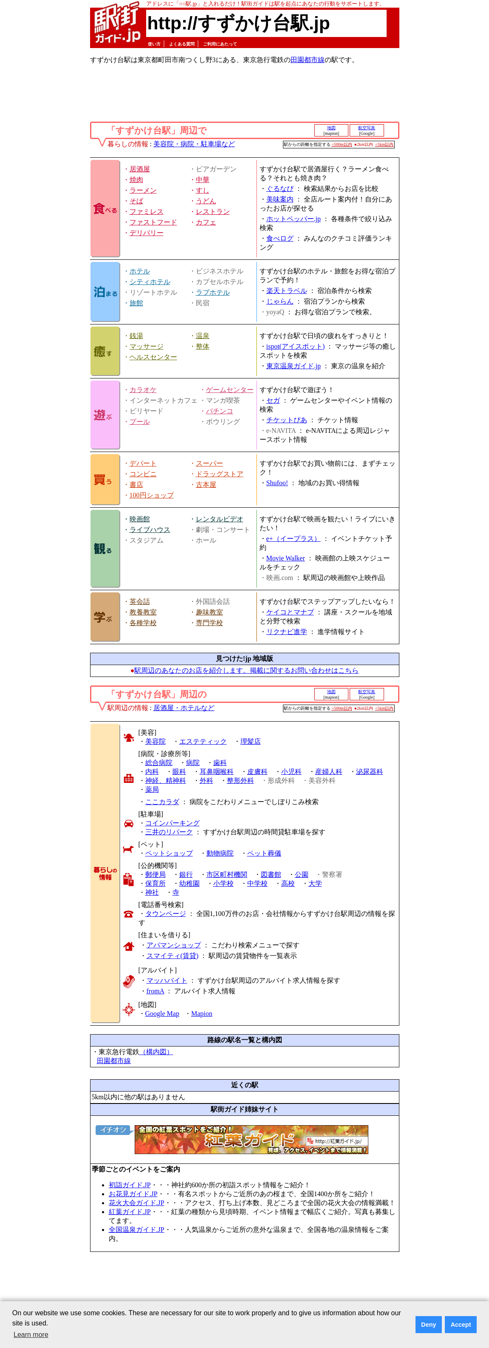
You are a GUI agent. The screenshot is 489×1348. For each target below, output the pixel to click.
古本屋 (206, 484)
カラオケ (143, 389)
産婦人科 (328, 771)
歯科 (220, 762)
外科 (206, 780)
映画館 (140, 519)
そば (136, 201)
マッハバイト (167, 980)
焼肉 (136, 179)
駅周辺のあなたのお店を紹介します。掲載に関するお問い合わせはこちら (246, 670)
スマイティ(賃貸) (173, 955)
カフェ (206, 222)
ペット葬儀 (264, 853)
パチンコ (219, 411)
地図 (331, 127)
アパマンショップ (174, 945)
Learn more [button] (31, 1334)
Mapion (201, 1013)
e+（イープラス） (293, 538)
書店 (136, 484)
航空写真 (366, 127)
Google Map (162, 1013)
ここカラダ (162, 801)
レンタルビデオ (219, 519)
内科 (152, 771)
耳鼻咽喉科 (217, 771)
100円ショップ (152, 495)
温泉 (202, 335)
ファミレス (147, 211)
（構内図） (156, 1051)
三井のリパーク (169, 832)
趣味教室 (209, 612)
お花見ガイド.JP (133, 1193)
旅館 (136, 303)
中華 (202, 179)
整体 (202, 346)
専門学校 (209, 622)
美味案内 (280, 199)
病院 (193, 762)
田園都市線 (308, 59)
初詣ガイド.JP (130, 1185)
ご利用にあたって (220, 44)
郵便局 (155, 874)
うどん (206, 201)
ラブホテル (213, 292)
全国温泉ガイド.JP (136, 1229)
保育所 (155, 883)
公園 (301, 874)
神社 (152, 892)
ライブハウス (150, 529)
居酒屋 (140, 169)
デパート (143, 463)
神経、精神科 (165, 780)
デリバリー (147, 232)
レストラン (213, 211)
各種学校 (143, 622)
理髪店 (250, 741)
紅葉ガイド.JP (130, 1211)
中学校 (257, 883)
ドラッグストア (219, 474)
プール (140, 421)
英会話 (140, 601)
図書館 (271, 874)
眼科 (179, 771)
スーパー (209, 463)
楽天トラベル (286, 290)
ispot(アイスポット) (295, 346)
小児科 (291, 771)
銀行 (186, 874)
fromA (155, 991)
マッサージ (147, 346)
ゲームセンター (230, 389)
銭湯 (136, 335)
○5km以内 (384, 144)
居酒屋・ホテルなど (184, 707)
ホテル (140, 271)
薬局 (152, 789)
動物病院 (220, 853)
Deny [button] (428, 1324)
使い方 (154, 44)
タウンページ (165, 913)
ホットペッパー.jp (293, 218)
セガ (273, 400)
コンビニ (143, 474)
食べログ (280, 238)
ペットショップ (169, 853)
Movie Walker (285, 558)
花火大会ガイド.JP (136, 1202)
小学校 (223, 883)
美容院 (155, 741)
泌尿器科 (369, 771)
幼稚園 (189, 883)
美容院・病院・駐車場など (194, 144)
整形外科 (240, 780)
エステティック (203, 741)
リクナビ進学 (286, 631)
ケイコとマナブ (290, 612)
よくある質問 (182, 44)
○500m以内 (341, 144)
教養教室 (143, 612)
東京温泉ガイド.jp (293, 366)
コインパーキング (172, 823)
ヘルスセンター (153, 357)
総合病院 (158, 762)
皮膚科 (257, 771)
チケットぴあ (286, 420)
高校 (288, 883)
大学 (315, 883)
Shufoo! (277, 482)
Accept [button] (461, 1324)
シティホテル (150, 281)
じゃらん (280, 301)
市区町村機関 (226, 874)
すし (202, 190)
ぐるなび (280, 188)
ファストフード (153, 222)
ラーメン (143, 190)
